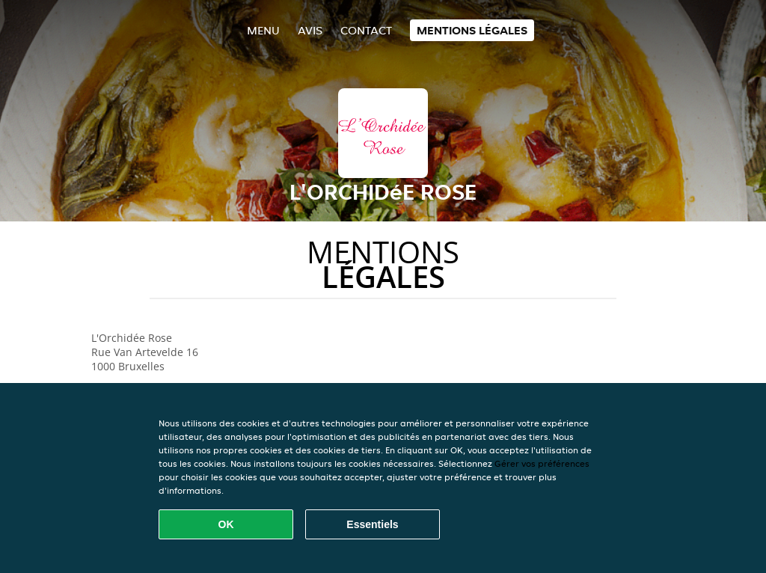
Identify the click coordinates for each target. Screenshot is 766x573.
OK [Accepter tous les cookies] (226, 524)
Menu (263, 30)
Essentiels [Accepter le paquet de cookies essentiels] (372, 524)
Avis (310, 30)
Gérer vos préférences (541, 463)
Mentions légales (472, 30)
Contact (366, 30)
